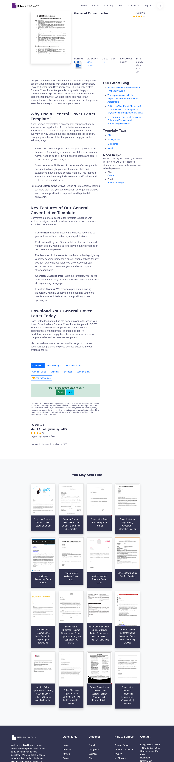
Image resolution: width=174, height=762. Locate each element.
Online (111, 175)
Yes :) (60, 392)
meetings (112, 148)
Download (37, 365)
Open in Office (39, 372)
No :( (70, 392)
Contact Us (133, 5)
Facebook (67, 372)
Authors (66, 708)
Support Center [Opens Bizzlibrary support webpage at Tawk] (121, 700)
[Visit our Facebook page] (21, 731)
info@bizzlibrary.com (150, 699)
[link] (14, 731)
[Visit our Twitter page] (14, 731)
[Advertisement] (108, 37)
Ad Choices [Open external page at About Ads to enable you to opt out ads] (120, 713)
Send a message (116, 182)
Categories (94, 704)
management (114, 139)
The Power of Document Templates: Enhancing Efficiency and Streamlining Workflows (125, 120)
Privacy (118, 708)
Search (95, 5)
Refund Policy (121, 726)
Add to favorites (41, 377)
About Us (67, 704)
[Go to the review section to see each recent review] (139, 16)
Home (84, 5)
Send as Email (83, 372)
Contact (66, 713)
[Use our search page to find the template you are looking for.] (160, 6)
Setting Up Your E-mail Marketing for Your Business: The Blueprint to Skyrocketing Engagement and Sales (125, 109)
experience (113, 144)
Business (93, 708)
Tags (91, 717)
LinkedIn (54, 372)
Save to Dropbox (73, 365)
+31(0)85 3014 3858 (150, 702)
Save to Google (53, 365)
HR (103, 62)
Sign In (148, 5)
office (110, 135)
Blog (121, 5)
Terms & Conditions (123, 704)
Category (108, 5)
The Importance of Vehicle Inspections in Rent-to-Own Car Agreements (123, 98)
